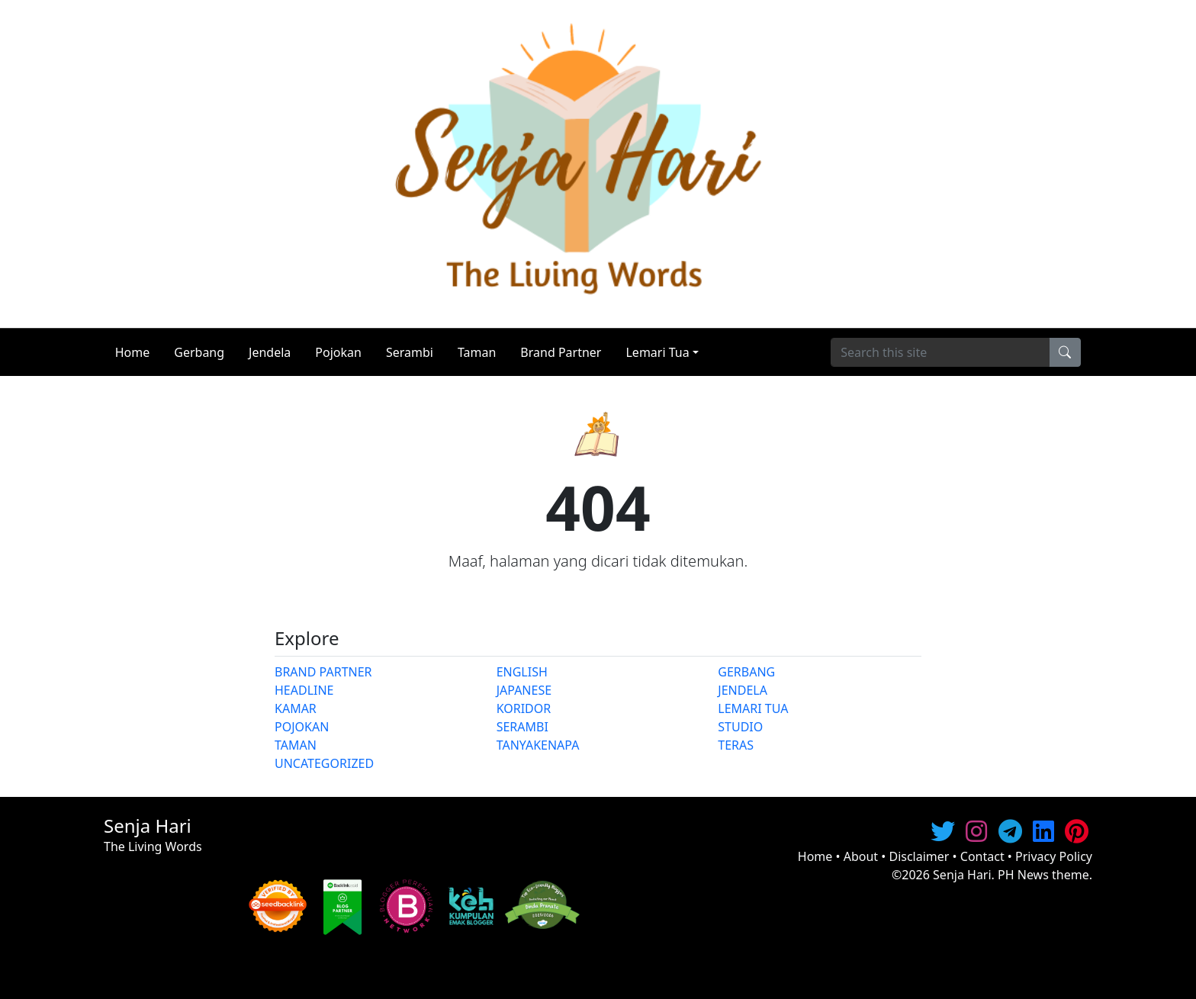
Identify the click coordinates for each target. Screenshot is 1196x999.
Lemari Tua (657, 352)
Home (132, 352)
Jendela (270, 352)
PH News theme (1043, 874)
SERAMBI (522, 726)
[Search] (940, 352)
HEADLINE (304, 690)
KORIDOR (524, 708)
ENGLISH (522, 671)
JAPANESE (524, 690)
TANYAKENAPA (538, 745)
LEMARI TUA (753, 708)
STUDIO (740, 726)
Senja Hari (962, 874)
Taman (477, 352)
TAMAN (296, 745)
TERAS (736, 745)
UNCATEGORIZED (324, 763)
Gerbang (199, 352)
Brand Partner (560, 352)
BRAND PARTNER (323, 671)
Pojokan (338, 352)
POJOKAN (302, 726)
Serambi (409, 352)
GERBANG (746, 671)
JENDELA (742, 690)
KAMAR (296, 708)
